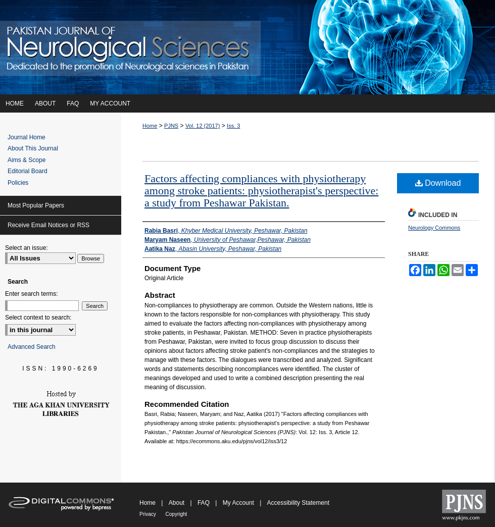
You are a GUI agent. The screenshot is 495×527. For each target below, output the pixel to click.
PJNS (171, 126)
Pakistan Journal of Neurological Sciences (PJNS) (247, 47)
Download (438, 183)
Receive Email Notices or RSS (48, 225)
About (177, 502)
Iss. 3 (233, 126)
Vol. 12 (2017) (202, 126)
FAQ (204, 502)
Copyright (176, 514)
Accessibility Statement (298, 502)
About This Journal (33, 148)
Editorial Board (27, 171)
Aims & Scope (26, 160)
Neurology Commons (434, 228)
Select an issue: (26, 247)
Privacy (148, 514)
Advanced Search (32, 346)
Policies (18, 182)
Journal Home (26, 137)
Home (149, 126)
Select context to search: (38, 317)
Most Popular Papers (36, 205)
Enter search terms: (31, 293)
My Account (239, 502)
